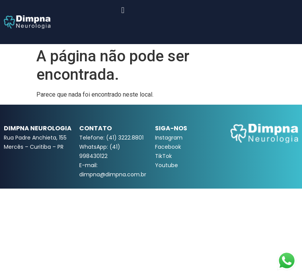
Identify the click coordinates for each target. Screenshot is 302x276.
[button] (122, 10)
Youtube (166, 165)
